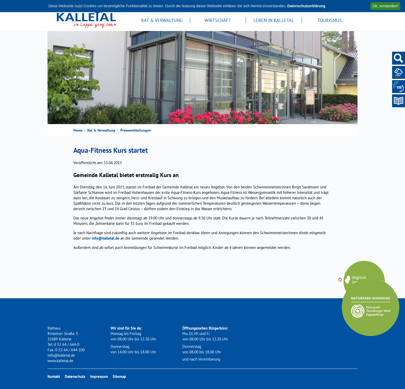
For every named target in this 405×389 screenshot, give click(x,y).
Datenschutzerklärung (306, 6)
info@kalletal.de (105, 238)
